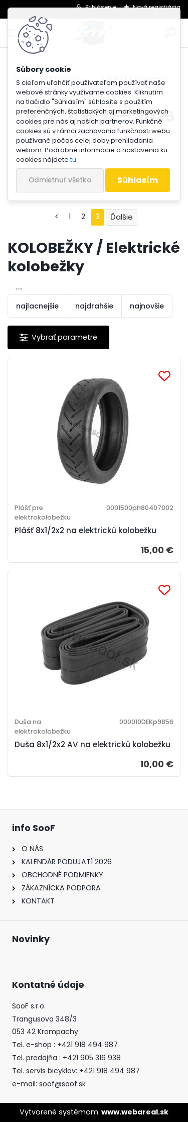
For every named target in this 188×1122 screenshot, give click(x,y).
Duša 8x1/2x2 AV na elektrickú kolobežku (92, 744)
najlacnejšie (37, 306)
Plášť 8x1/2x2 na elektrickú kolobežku (85, 530)
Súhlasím (137, 180)
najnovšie (147, 306)
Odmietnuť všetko (60, 180)
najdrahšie (94, 306)
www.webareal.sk (134, 1112)
